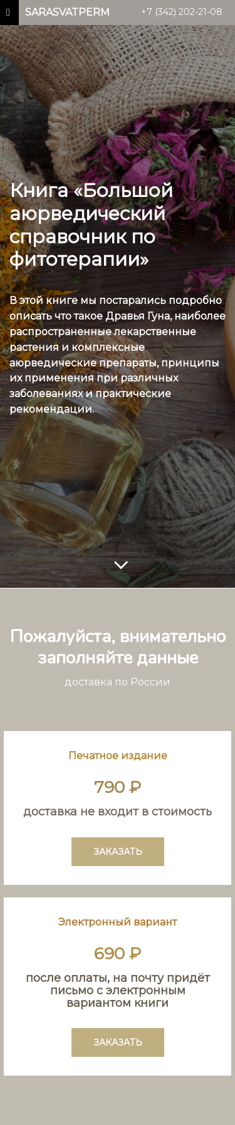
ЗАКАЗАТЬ (117, 851)
